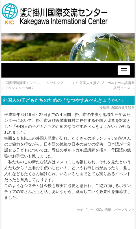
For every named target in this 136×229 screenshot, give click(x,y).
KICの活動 (103, 210)
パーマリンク (124, 210)
